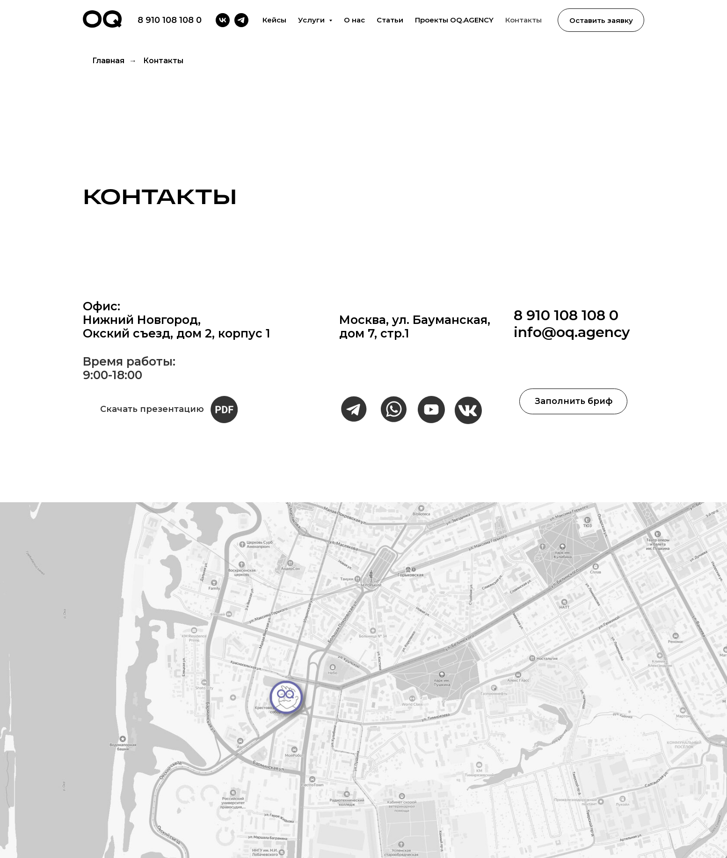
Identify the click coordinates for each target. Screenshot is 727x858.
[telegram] (241, 20)
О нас (354, 19)
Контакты (523, 19)
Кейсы (274, 19)
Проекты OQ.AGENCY (454, 19)
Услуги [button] (312, 19)
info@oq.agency (572, 332)
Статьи (390, 19)
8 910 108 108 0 (170, 20)
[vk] (223, 20)
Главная (108, 60)
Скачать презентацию (152, 424)
